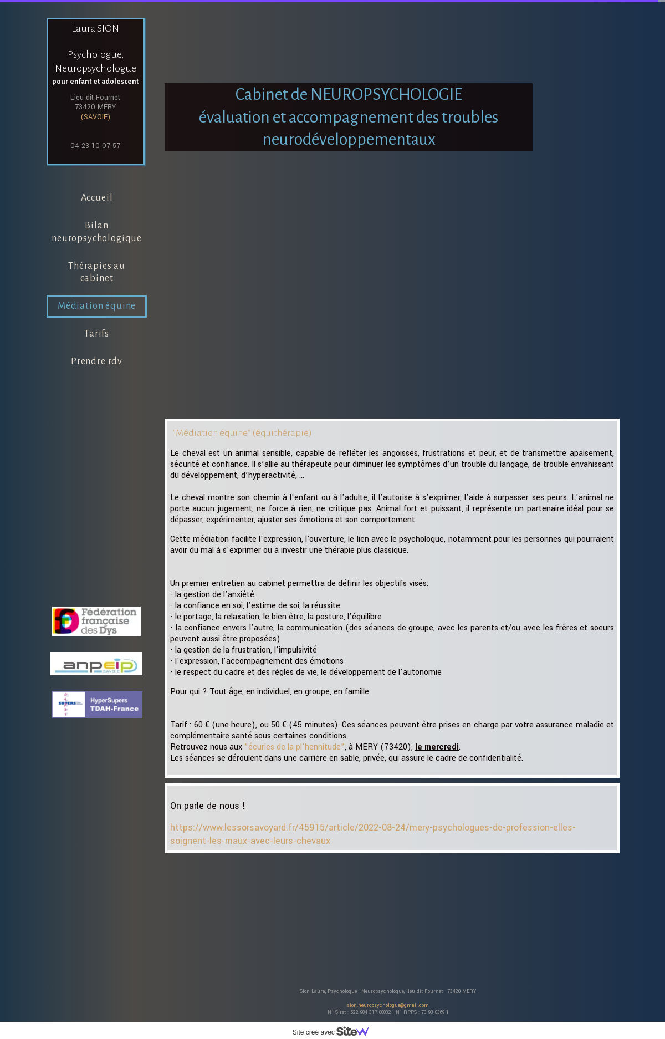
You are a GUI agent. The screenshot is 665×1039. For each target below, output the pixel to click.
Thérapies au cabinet (96, 272)
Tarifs (96, 334)
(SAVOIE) (95, 117)
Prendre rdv (96, 361)
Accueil (97, 198)
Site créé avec (335, 1032)
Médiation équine (97, 306)
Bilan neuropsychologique (97, 232)
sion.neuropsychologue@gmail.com (388, 1005)
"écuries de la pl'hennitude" (294, 747)
